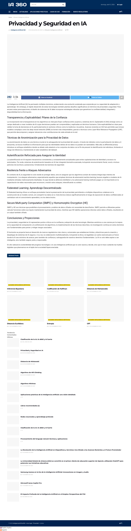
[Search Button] (64, 5)
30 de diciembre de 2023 (35, 30)
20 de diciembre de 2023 (14, 291)
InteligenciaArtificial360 (19, 523)
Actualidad (23, 12)
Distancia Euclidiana (15, 324)
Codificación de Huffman (57, 289)
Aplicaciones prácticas (39, 12)
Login (119, 4)
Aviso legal (29, 523)
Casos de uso (55, 12)
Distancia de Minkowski (30, 361)
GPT (88, 324)
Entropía (50, 324)
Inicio (15, 12)
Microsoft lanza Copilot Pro (31, 483)
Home (10, 17)
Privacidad (36, 523)
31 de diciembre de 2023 (94, 291)
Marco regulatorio (80, 12)
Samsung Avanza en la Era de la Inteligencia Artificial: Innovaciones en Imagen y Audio (55, 472)
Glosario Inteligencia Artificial (21, 17)
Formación (66, 12)
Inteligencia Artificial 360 (18, 30)
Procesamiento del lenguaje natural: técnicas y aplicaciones (44, 439)
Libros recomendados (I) (30, 406)
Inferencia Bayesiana (15, 289)
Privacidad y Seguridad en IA (32, 350)
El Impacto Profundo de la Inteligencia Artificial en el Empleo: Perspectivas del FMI (53, 494)
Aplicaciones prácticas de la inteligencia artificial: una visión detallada (48, 395)
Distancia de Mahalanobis (97, 289)
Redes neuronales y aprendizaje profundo (37, 417)
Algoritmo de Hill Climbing (31, 372)
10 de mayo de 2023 (53, 291)
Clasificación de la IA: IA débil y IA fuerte (36, 339)
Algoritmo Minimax (28, 383)
